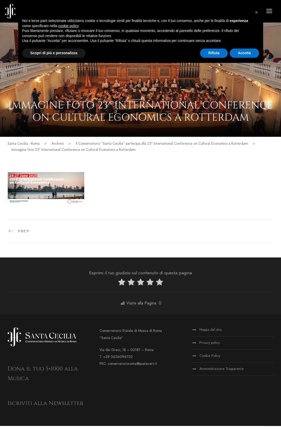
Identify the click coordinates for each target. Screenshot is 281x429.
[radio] (121, 286)
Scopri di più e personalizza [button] (53, 53)
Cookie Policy (209, 358)
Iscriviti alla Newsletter (45, 406)
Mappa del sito (210, 332)
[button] (256, 12)
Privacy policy (209, 345)
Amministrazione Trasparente (221, 371)
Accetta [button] (244, 53)
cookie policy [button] (68, 26)
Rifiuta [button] (213, 53)
